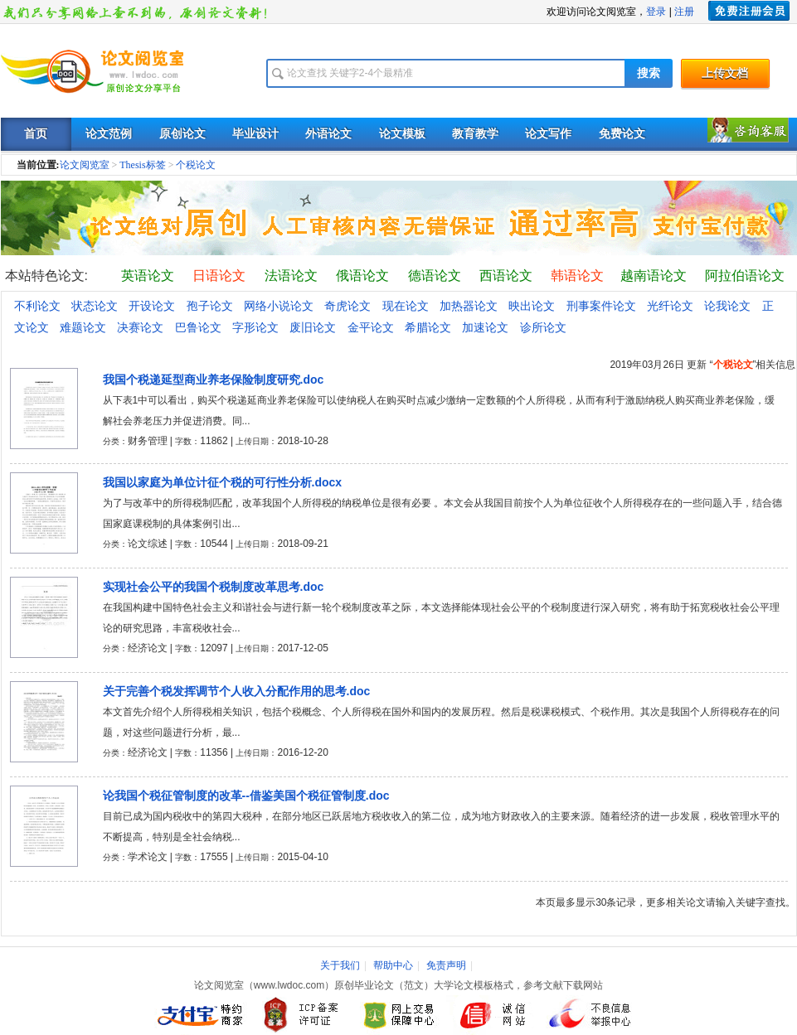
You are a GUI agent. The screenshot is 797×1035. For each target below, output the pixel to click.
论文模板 (402, 134)
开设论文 (152, 305)
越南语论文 (653, 275)
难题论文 (83, 327)
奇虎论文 (347, 305)
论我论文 (727, 305)
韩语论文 (577, 275)
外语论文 (328, 134)
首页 (35, 134)
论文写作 (548, 134)
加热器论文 (469, 305)
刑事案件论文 (601, 305)
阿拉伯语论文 (745, 275)
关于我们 (340, 965)
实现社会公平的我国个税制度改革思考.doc (213, 586)
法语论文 (291, 275)
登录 (656, 11)
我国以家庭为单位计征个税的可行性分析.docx (223, 482)
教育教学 (475, 134)
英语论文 (147, 275)
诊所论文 (543, 327)
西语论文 (505, 275)
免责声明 (446, 965)
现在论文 (405, 305)
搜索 (648, 73)
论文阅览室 (84, 165)
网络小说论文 (278, 305)
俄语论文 (362, 275)
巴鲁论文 (198, 327)
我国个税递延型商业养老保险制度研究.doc (213, 379)
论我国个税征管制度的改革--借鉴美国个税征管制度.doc (246, 795)
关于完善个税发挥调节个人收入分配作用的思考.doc (237, 691)
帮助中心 (393, 965)
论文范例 (108, 134)
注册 (684, 11)
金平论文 (370, 327)
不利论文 (37, 305)
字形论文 (255, 327)
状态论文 (94, 305)
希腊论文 (428, 327)
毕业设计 (255, 134)
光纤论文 (670, 305)
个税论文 (196, 165)
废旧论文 (312, 327)
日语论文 (218, 275)
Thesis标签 (142, 165)
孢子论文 (210, 305)
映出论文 (531, 305)
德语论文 (434, 275)
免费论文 (622, 134)
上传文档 (725, 73)
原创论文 (182, 134)
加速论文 (485, 327)
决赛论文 (140, 327)
